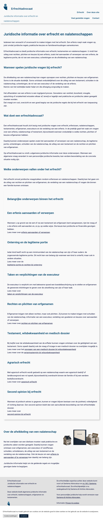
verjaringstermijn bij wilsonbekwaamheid (42, 352)
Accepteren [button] (24, 516)
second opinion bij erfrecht (19, 414)
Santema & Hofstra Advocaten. (68, 497)
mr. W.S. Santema (89, 484)
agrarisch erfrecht (29, 382)
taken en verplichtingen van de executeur (25, 294)
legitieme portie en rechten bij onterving (24, 265)
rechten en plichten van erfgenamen (37, 323)
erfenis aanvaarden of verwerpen (35, 232)
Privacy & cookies (72, 503)
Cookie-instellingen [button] (10, 516)
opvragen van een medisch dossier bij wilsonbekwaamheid (50, 349)
